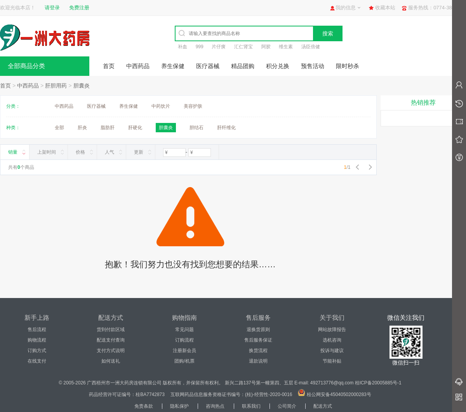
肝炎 (82, 127)
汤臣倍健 (310, 46)
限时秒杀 (347, 66)
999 (199, 46)
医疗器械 (207, 66)
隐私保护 (179, 406)
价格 (80, 152)
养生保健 (172, 66)
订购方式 (37, 350)
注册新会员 (184, 350)
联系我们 (251, 406)
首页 (109, 66)
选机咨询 (332, 340)
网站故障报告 (332, 329)
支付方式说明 (111, 350)
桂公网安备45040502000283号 (339, 394)
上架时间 (46, 152)
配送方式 (322, 406)
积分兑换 (277, 66)
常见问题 (184, 329)
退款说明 (258, 361)
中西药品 (138, 66)
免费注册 (79, 8)
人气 (109, 152)
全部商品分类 (26, 66)
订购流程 (184, 340)
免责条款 (143, 406)
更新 (138, 152)
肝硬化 (135, 127)
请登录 (52, 8)
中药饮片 (160, 106)
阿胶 (266, 46)
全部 (59, 127)
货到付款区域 (111, 329)
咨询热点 (215, 406)
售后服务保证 (258, 340)
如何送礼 (110, 361)
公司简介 (287, 406)
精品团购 (242, 66)
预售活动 (312, 66)
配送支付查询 (111, 340)
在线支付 (37, 361)
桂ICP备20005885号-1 (378, 383)
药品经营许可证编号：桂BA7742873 (127, 394)
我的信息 (345, 8)
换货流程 (258, 350)
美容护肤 (193, 106)
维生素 (286, 46)
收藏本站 (385, 8)
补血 (182, 46)
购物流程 (37, 340)
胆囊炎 (81, 85)
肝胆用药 (56, 85)
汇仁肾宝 (243, 46)
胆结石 (196, 127)
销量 (12, 152)
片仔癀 (219, 46)
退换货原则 (258, 329)
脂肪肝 (108, 127)
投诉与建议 (332, 350)
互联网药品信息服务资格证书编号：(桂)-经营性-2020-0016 (231, 394)
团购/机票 (184, 361)
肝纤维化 (226, 127)
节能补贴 (332, 361)
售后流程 (37, 329)
